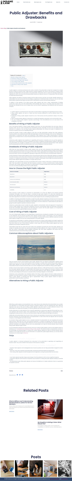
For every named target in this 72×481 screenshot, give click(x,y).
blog (5, 28)
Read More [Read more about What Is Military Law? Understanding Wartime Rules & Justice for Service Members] (11, 411)
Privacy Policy (64, 479)
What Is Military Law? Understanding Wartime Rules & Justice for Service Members (21, 402)
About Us (58, 2)
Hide (23, 75)
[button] (17, 374)
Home (18, 2)
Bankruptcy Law (37, 2)
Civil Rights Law (48, 2)
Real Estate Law (26, 2)
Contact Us (66, 2)
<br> (36, 293)
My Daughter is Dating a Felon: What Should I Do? (49, 423)
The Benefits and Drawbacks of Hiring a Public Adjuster (28, 329)
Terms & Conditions (54, 479)
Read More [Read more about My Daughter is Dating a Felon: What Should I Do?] (40, 429)
